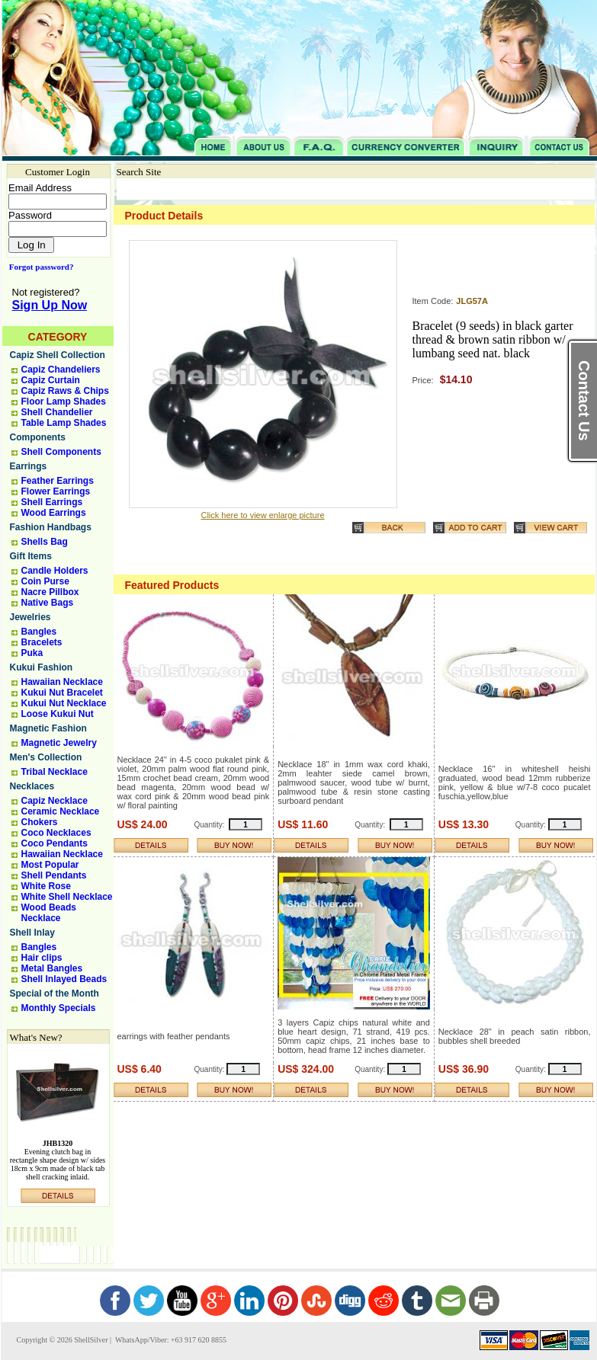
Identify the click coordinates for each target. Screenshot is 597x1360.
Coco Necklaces (56, 832)
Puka (32, 653)
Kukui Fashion (41, 667)
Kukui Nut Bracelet (62, 692)
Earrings (28, 466)
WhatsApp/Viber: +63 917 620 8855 (170, 1340)
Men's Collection (46, 757)
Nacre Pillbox (50, 592)
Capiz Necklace (54, 800)
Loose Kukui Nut (57, 714)
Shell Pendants (54, 875)
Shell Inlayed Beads (64, 979)
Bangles (39, 631)
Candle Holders (54, 570)
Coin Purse (45, 581)
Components (38, 437)
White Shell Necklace (67, 896)
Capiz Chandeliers (61, 369)
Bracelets (42, 642)
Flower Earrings (56, 491)
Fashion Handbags (50, 527)
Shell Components (61, 451)
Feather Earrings (57, 480)
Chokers (39, 822)
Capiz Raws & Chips (65, 391)
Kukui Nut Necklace (64, 703)
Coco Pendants (54, 843)
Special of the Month (54, 993)
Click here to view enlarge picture (262, 515)
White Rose (46, 886)
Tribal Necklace (54, 771)
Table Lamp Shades (64, 423)
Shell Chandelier (57, 412)
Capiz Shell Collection (57, 355)
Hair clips (42, 957)
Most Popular (50, 864)
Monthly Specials (58, 1008)
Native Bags (47, 602)
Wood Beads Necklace (48, 912)
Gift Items (31, 556)
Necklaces (32, 786)
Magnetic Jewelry (59, 743)
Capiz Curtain (50, 380)
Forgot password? (38, 266)
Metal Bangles (52, 968)
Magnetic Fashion (48, 728)
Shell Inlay (32, 932)
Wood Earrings (53, 512)
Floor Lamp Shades (63, 401)
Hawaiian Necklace (62, 682)
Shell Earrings (52, 502)
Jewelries (30, 617)
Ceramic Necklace (60, 811)
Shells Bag (44, 541)
